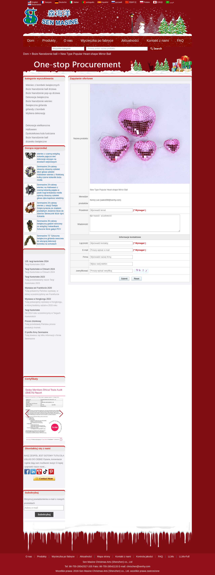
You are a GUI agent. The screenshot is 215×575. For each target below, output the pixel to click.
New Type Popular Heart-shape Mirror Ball (109, 190)
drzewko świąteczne (36, 141)
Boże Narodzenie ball (44, 53)
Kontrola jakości (144, 556)
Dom (30, 40)
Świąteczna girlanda (36, 105)
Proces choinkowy (33, 321)
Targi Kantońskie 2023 (35, 277)
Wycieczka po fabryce (97, 40)
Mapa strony (103, 556)
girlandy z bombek (35, 109)
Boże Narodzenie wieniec (39, 101)
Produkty (49, 40)
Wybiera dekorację (35, 113)
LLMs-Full (184, 556)
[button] (61, 413)
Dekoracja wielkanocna (38, 125)
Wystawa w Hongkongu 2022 (38, 299)
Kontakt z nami (158, 40)
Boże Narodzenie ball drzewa (41, 89)
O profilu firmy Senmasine (36, 332)
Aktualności (130, 40)
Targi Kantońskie (32, 310)
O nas (68, 40)
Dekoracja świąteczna (37, 97)
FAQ (180, 40)
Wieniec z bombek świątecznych (43, 85)
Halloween (31, 129)
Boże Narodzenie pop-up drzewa (43, 93)
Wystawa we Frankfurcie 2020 (38, 288)
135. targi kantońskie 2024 (37, 261)
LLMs (171, 556)
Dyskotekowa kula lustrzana (40, 133)
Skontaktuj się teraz (44, 479)
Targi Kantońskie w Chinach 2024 (40, 269)
